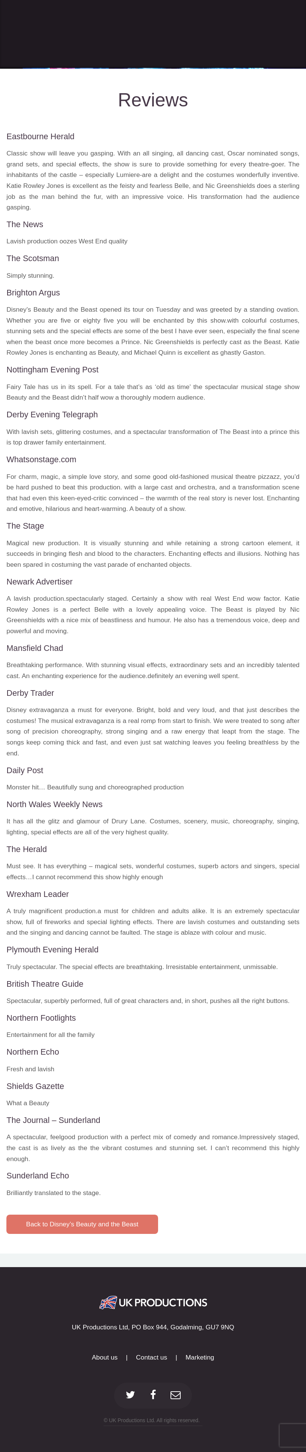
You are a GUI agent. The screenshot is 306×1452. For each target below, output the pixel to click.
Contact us (151, 1357)
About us (104, 1357)
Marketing (200, 1357)
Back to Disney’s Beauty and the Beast (82, 1224)
